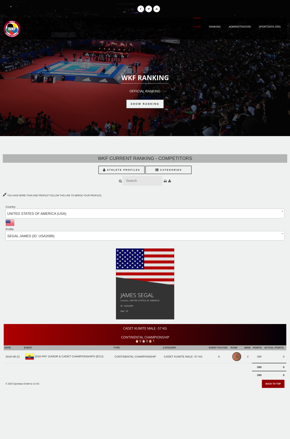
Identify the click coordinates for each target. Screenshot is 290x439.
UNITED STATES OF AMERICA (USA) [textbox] (36, 214)
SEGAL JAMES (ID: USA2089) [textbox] (30, 236)
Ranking (215, 26)
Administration (240, 26)
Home (197, 26)
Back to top (273, 384)
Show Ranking (145, 103)
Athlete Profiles (121, 169)
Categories (168, 169)
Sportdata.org (270, 26)
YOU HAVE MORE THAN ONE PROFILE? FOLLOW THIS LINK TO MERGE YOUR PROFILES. (52, 195)
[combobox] (145, 213)
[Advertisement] (145, 412)
